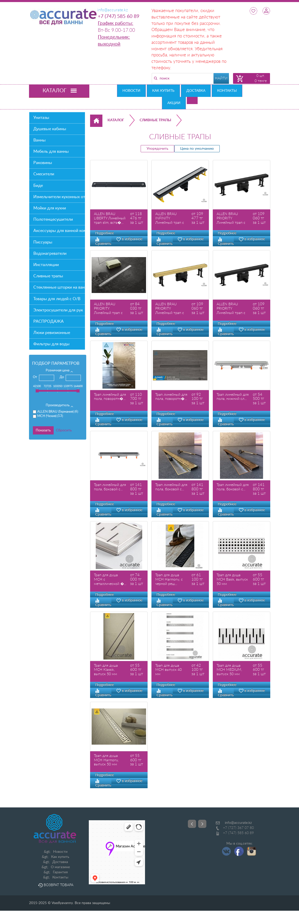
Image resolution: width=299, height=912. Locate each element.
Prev (192, 824)
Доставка (195, 91)
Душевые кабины (49, 129)
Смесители (43, 174)
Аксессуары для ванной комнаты (59, 231)
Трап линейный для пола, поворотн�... (110, 397)
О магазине (60, 867)
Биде (38, 186)
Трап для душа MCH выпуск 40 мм (168, 670)
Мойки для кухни (49, 208)
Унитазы (41, 118)
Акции (173, 103)
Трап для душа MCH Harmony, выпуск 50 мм (106, 760)
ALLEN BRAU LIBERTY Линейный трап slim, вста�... (110, 218)
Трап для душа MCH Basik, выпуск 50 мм (232, 579)
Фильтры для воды (51, 344)
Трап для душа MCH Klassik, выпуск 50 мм (106, 670)
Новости (131, 91)
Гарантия (60, 872)
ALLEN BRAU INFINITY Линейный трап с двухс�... (169, 218)
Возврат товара (55, 885)
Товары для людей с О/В (56, 299)
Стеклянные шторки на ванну (59, 287)
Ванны (39, 140)
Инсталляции (46, 265)
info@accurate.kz (238, 823)
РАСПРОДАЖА (48, 321)
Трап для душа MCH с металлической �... (110, 579)
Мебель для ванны (51, 151)
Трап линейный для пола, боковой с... (110, 487)
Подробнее (104, 233)
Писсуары (42, 242)
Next (202, 824)
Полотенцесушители (53, 219)
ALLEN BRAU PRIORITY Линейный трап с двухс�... (231, 218)
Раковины (42, 163)
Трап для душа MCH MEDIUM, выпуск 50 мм (229, 670)
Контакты (227, 91)
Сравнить (103, 332)
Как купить (163, 91)
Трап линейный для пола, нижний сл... (233, 397)
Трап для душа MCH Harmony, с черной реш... (169, 579)
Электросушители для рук (58, 310)
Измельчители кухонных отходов (59, 197)
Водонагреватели (49, 253)
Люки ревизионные (51, 333)
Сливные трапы (48, 276)
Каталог (116, 120)
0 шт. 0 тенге (261, 78)
